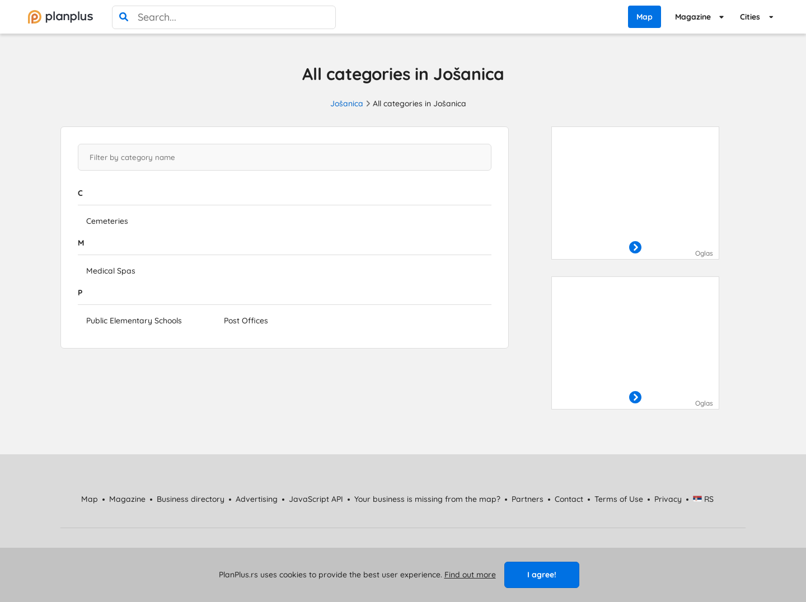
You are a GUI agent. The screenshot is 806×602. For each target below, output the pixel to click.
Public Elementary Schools (134, 321)
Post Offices (246, 321)
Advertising (257, 499)
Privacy (668, 499)
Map (644, 17)
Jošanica (346, 103)
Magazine (693, 17)
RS (703, 499)
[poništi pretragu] (324, 17)
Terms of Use (618, 499)
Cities (750, 17)
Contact (569, 499)
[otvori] (635, 248)
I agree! (541, 575)
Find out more (470, 575)
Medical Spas (110, 271)
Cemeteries (107, 221)
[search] (124, 17)
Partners (527, 499)
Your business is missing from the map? (427, 499)
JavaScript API (316, 499)
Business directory (190, 499)
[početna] (60, 17)
